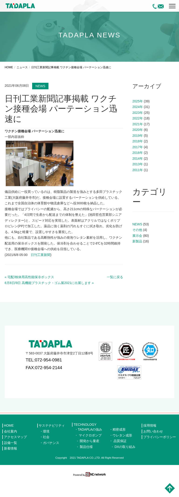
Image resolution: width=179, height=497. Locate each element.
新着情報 (10, 466)
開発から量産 (89, 458)
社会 (46, 454)
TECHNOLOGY (85, 442)
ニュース (22, 84)
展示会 (137, 253)
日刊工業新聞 (40, 272)
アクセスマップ (15, 454)
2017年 (137, 164)
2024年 (137, 124)
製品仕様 (86, 464)
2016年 (137, 170)
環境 (46, 448)
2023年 (137, 130)
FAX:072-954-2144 (44, 384)
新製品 (137, 259)
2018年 (137, 159)
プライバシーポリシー (159, 454)
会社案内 (10, 448)
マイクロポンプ (90, 452)
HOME (9, 84)
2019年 (137, 153)
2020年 (137, 147)
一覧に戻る (115, 294)
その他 (137, 247)
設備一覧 (10, 460)
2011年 (137, 187)
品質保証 (120, 458)
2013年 (137, 182)
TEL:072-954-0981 (44, 377)
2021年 (137, 141)
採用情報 (149, 443)
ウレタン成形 (122, 452)
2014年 (137, 176)
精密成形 (119, 447)
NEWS (40, 103)
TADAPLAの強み (90, 447)
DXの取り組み (124, 464)
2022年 (137, 136)
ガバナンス (51, 460)
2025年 (137, 118)
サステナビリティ (52, 443)
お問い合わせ (153, 448)
